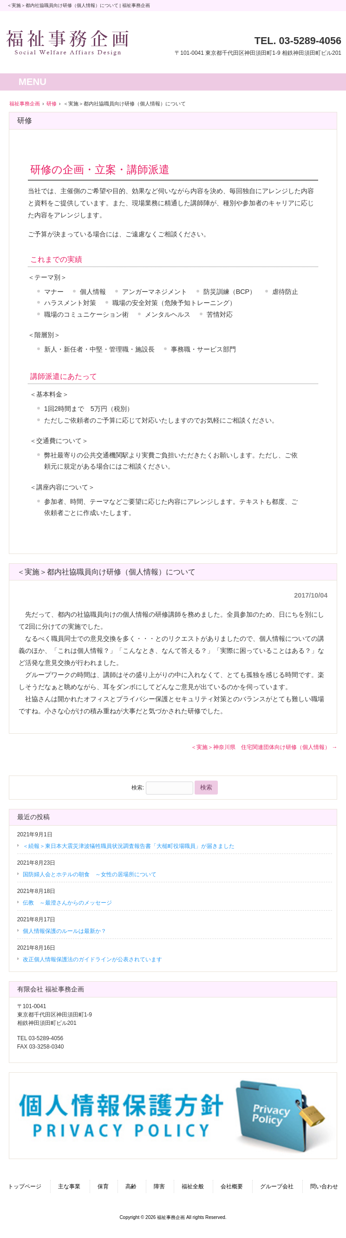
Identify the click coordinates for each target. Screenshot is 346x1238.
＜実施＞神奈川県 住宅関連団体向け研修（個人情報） (264, 747)
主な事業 (69, 1186)
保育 (103, 1186)
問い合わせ (324, 1186)
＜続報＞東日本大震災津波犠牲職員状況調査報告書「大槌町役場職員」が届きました (129, 846)
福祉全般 (193, 1186)
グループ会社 (277, 1186)
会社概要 (232, 1186)
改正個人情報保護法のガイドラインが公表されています (92, 959)
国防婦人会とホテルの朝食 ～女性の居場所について (90, 874)
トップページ (24, 1186)
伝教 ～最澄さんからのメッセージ (67, 902)
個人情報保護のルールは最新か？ (64, 931)
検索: (137, 787)
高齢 (131, 1186)
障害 (159, 1186)
